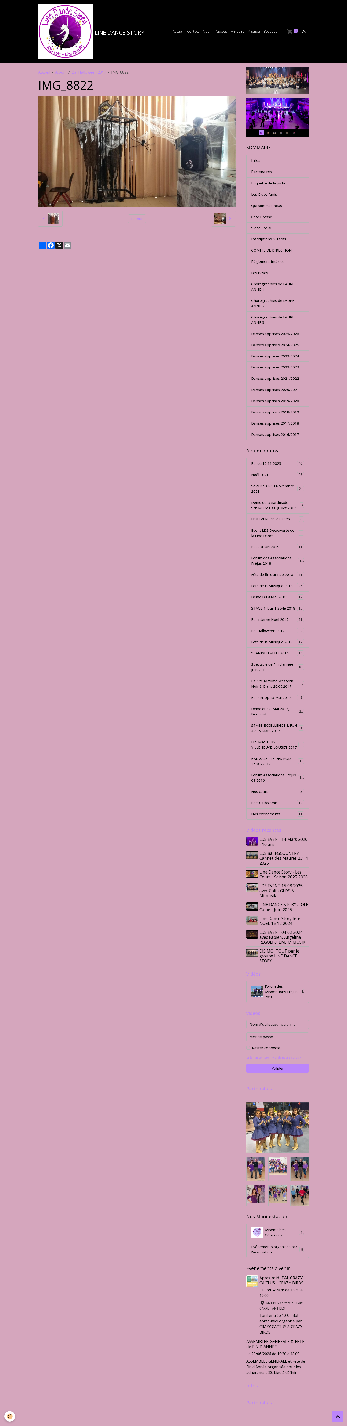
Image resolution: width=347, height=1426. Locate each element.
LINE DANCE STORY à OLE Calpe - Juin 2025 (280, 931)
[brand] (92, 33)
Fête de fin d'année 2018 (277, 586)
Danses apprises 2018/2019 (275, 420)
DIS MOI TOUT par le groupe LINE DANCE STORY (280, 980)
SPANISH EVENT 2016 (277, 667)
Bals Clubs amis (277, 826)
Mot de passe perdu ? (288, 1083)
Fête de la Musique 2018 (277, 598)
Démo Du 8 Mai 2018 (277, 609)
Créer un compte (258, 1083)
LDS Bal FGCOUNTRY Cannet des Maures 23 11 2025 (281, 882)
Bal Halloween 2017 (89, 75)
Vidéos (221, 33)
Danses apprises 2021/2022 (275, 386)
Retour (137, 221)
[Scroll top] (337, 1416)
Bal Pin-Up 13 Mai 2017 (277, 712)
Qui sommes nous (267, 209)
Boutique (271, 33)
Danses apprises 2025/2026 (275, 340)
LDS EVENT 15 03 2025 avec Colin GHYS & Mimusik (281, 915)
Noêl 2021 (277, 484)
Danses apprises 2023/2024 (275, 363)
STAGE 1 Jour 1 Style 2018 (277, 621)
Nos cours (277, 815)
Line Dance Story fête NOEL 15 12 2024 (280, 945)
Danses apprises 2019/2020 (275, 409)
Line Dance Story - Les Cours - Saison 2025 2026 (284, 899)
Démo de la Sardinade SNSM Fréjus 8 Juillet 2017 (277, 515)
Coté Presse (261, 220)
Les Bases (260, 277)
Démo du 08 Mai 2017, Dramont (277, 727)
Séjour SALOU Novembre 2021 (277, 498)
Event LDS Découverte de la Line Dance (277, 544)
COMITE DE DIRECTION (272, 254)
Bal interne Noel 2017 (277, 632)
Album (208, 33)
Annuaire (237, 33)
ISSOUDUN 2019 (277, 558)
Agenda (254, 33)
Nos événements (277, 838)
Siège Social (261, 232)
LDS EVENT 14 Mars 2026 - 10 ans (284, 866)
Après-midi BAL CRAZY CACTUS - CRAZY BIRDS (282, 1307)
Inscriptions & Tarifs (269, 243)
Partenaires (261, 174)
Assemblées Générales (277, 1259)
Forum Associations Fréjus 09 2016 (277, 800)
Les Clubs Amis (264, 197)
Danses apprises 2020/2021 (275, 397)
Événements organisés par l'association (277, 1276)
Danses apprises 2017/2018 (275, 432)
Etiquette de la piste (268, 186)
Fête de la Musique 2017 (277, 655)
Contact (193, 33)
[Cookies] (10, 1416)
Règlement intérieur (269, 266)
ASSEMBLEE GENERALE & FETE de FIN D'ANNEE (275, 1371)
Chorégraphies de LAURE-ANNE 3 (274, 326)
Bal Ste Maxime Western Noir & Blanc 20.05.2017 (277, 698)
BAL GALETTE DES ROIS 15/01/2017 (277, 783)
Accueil (178, 33)
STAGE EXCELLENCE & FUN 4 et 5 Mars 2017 (277, 744)
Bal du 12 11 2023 (277, 472)
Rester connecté (266, 1073)
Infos (255, 163)
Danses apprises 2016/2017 (275, 443)
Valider (278, 1094)
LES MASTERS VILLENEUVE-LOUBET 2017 (277, 764)
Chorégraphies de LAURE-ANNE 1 (274, 292)
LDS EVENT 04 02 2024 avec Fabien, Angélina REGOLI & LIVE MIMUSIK (283, 961)
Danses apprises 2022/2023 (275, 374)
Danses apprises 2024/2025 (275, 351)
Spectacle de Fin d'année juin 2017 (277, 681)
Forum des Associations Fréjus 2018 (277, 572)
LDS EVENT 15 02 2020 (277, 529)
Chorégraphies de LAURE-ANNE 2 (274, 309)
